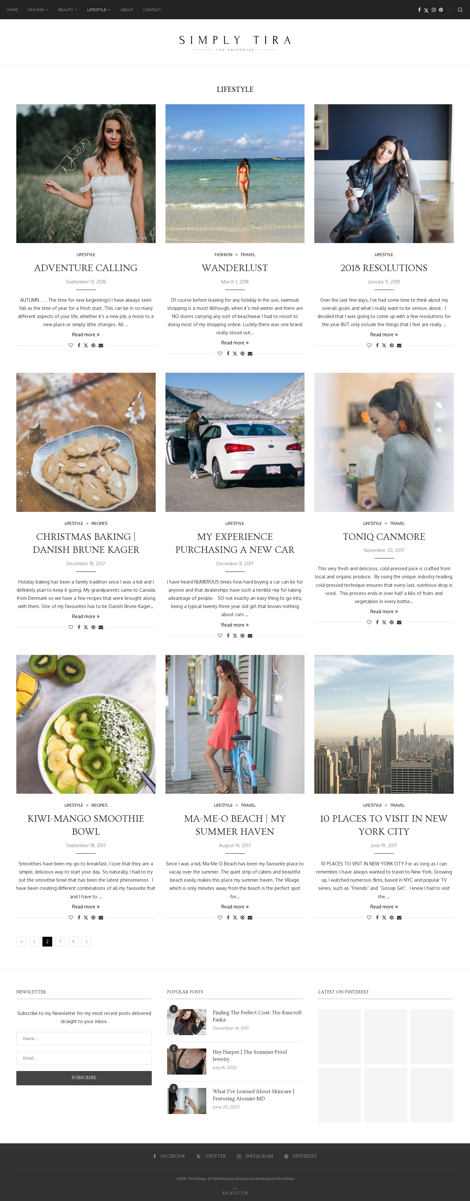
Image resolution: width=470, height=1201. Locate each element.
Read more (86, 334)
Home (12, 9)
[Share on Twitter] (86, 345)
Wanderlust (235, 268)
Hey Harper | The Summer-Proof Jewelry (250, 1055)
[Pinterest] (441, 9)
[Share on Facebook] (79, 345)
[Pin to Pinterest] (93, 345)
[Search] (460, 9)
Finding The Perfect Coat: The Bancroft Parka (257, 1016)
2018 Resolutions (384, 268)
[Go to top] (235, 1192)
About (126, 9)
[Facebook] (419, 9)
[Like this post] (71, 345)
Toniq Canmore (384, 537)
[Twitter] (426, 9)
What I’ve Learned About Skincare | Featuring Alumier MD (253, 1095)
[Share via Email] (101, 345)
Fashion (36, 9)
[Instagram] (434, 9)
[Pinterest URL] (340, 1036)
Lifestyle (96, 9)
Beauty (65, 9)
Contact (152, 9)
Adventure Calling (85, 268)
